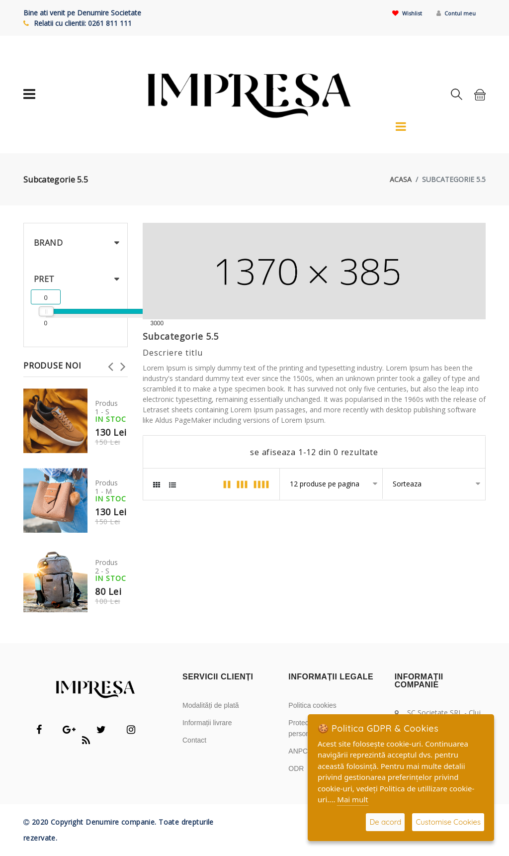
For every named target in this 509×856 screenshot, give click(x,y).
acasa (401, 179)
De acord (385, 822)
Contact (194, 740)
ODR (296, 768)
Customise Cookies (448, 822)
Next (123, 364)
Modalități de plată (210, 705)
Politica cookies (312, 705)
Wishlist (397, 12)
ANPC (298, 751)
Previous (110, 364)
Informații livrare (207, 723)
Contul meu (452, 12)
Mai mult (352, 799)
